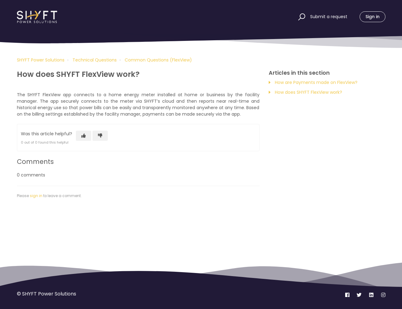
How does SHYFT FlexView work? (309, 92)
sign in (36, 195)
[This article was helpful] (83, 136)
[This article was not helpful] (100, 136)
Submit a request (328, 17)
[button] (300, 17)
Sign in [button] (372, 17)
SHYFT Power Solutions (40, 60)
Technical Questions (94, 60)
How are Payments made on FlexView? (316, 82)
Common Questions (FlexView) (158, 60)
